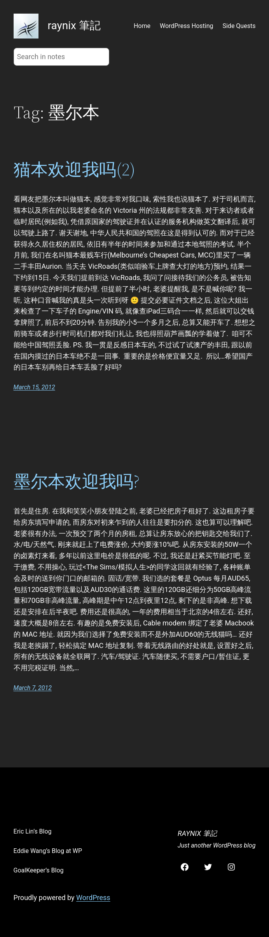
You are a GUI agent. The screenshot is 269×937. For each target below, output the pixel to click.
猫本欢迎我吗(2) (74, 170)
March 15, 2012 (34, 387)
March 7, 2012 (33, 688)
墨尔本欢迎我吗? (77, 482)
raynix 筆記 (74, 25)
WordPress (93, 897)
